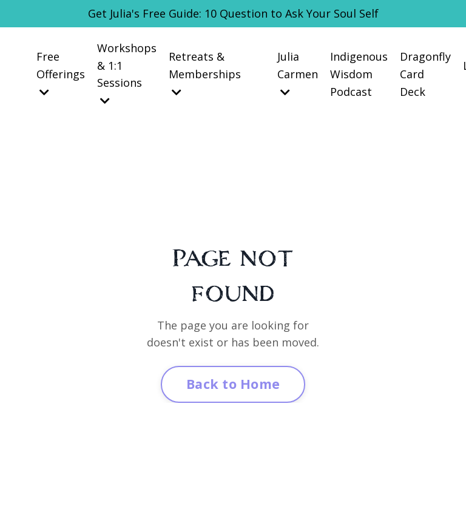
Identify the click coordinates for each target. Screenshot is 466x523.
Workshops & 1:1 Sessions (127, 73)
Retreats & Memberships (205, 73)
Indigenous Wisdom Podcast (359, 74)
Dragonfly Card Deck (425, 74)
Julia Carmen (297, 73)
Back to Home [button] (233, 384)
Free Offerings (60, 73)
